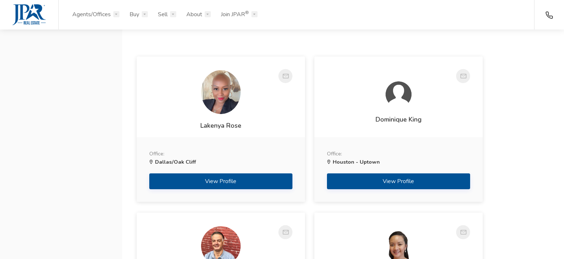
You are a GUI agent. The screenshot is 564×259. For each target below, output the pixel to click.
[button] (61, 69)
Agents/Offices (91, 14)
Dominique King (343, 119)
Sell (163, 14)
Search (61, 236)
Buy (134, 14)
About (194, 14)
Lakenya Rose (201, 125)
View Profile (202, 181)
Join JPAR (235, 14)
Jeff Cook (484, 123)
